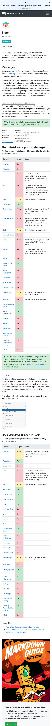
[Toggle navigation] (47, 13)
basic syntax (13, 74)
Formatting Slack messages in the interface (22, 627)
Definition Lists (8, 287)
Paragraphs (7, 169)
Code (4, 230)
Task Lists (6, 299)
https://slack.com (7, 37)
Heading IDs (7, 282)
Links (5, 240)
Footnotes (6, 278)
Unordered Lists (8, 218)
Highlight (6, 318)
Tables (5, 258)
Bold (4, 185)
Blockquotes (7, 204)
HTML (5, 350)
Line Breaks (7, 174)
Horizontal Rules (8, 235)
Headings (6, 164)
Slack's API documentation (36, 364)
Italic (4, 199)
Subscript (6, 323)
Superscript (7, 328)
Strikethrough (7, 292)
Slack (4, 53)
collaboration (6, 41)
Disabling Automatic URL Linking (8, 343)
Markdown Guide (12, 13)
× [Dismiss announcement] (49, 2)
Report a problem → (8, 46)
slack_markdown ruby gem (16, 632)
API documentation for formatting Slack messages (25, 630)
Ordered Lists (7, 209)
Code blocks (29, 230)
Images (5, 249)
